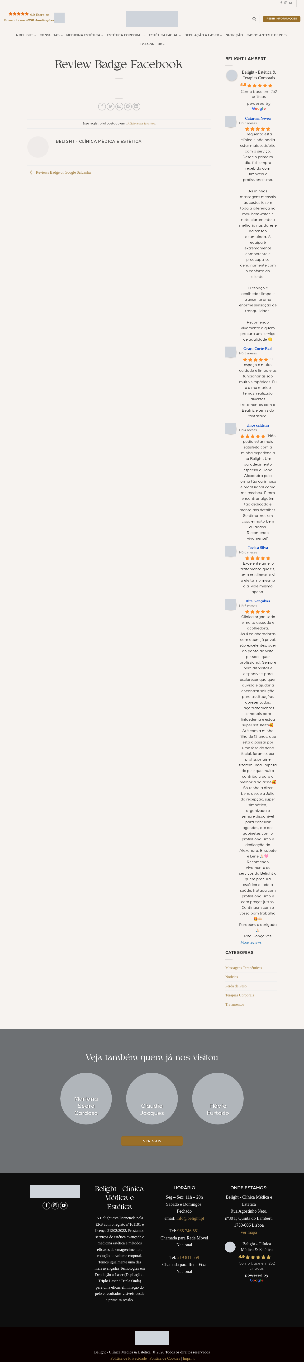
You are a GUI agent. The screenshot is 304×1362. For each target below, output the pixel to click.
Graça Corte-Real (257, 349)
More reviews (251, 942)
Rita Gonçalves (258, 601)
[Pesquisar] (254, 19)
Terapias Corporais (239, 995)
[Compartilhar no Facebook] (102, 106)
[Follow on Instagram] (285, 3)
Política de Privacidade (128, 1358)
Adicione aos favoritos (141, 123)
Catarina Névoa (258, 118)
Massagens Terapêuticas (243, 968)
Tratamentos (234, 1004)
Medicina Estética (85, 35)
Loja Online (152, 45)
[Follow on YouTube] (290, 3)
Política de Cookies (164, 1358)
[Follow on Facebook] (281, 3)
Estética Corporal (126, 35)
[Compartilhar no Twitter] (110, 106)
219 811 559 (188, 1257)
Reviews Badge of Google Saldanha (59, 172)
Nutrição (234, 35)
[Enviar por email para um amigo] (119, 106)
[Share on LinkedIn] (136, 106)
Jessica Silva (258, 548)
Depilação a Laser (203, 35)
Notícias (231, 977)
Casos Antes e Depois (267, 35)
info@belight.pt (190, 1218)
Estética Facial (165, 35)
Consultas (51, 35)
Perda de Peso (236, 986)
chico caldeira (258, 425)
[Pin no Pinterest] (128, 106)
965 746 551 (188, 1231)
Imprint (189, 1358)
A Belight (25, 35)
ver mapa (249, 1232)
